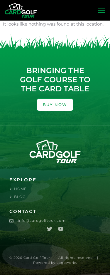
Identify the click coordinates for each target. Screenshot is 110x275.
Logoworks (67, 263)
